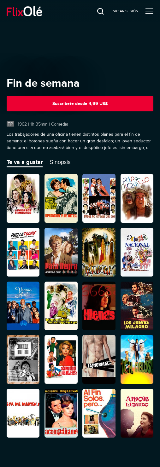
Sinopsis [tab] (60, 162)
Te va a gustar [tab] (25, 162)
